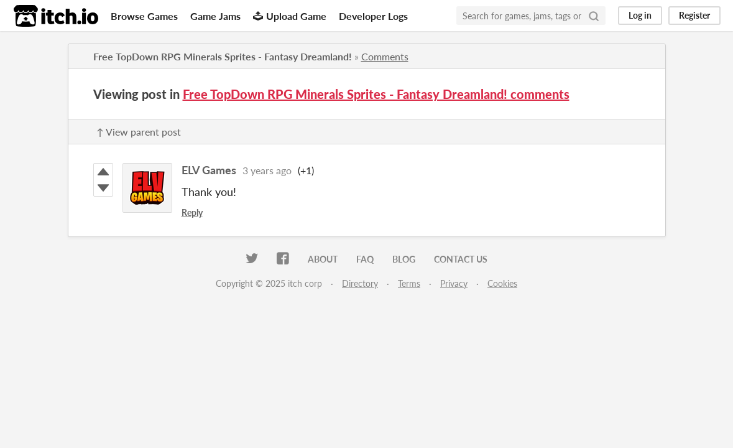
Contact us (460, 259)
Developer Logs (373, 16)
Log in (640, 15)
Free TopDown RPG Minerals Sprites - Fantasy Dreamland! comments (376, 93)
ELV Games (209, 170)
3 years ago (267, 170)
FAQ (365, 259)
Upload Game (289, 16)
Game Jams (215, 16)
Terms (409, 283)
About (323, 259)
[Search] (594, 15)
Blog (403, 259)
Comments (384, 56)
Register (694, 15)
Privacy (454, 283)
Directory (360, 283)
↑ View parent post (138, 132)
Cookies (502, 283)
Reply (192, 212)
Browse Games (144, 16)
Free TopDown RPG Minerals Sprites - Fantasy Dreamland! (222, 56)
